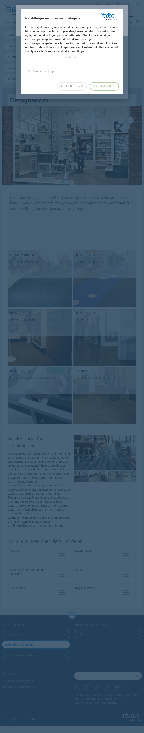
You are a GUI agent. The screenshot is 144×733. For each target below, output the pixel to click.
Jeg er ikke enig (71, 86)
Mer (70, 58)
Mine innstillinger (40, 71)
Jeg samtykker (104, 86)
